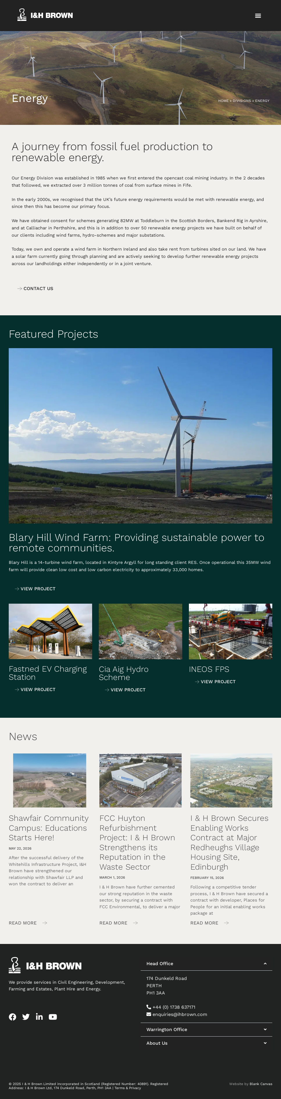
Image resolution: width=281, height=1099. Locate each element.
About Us (156, 1043)
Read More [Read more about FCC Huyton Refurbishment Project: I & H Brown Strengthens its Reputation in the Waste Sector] (114, 923)
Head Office (159, 963)
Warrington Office (166, 1029)
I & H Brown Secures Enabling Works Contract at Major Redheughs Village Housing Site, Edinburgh (229, 842)
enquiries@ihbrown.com (180, 1014)
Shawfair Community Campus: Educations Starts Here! (48, 827)
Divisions (242, 101)
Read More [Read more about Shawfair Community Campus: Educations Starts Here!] (23, 923)
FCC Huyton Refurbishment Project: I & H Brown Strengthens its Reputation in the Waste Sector (137, 842)
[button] (258, 15)
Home (223, 101)
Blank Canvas (261, 1084)
